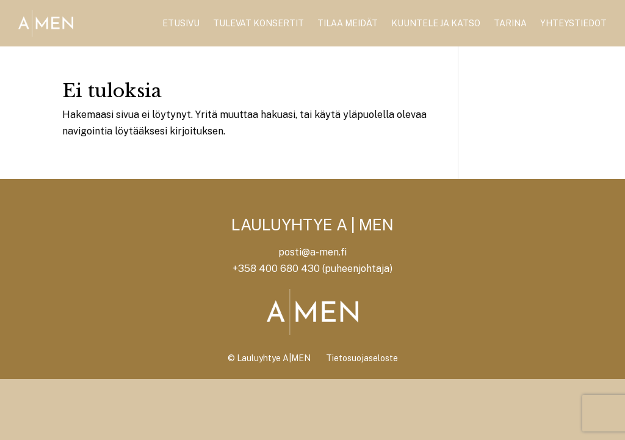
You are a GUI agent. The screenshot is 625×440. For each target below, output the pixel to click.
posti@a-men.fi (312, 252)
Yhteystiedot (573, 23)
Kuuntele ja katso (435, 23)
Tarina (510, 23)
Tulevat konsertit (258, 23)
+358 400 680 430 (276, 268)
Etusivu (181, 23)
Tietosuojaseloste (362, 358)
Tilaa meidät (347, 23)
